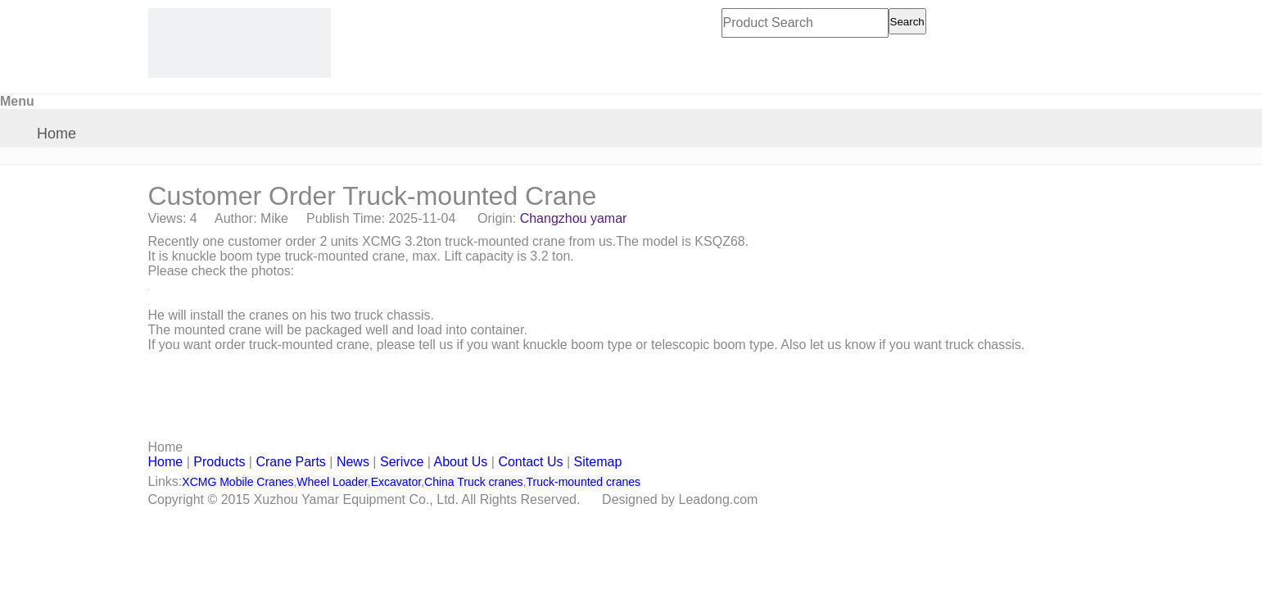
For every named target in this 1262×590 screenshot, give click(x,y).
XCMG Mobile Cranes (237, 481)
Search (907, 22)
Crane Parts (290, 462)
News (353, 462)
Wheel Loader (331, 481)
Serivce (401, 462)
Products (219, 462)
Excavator (396, 481)
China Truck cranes (473, 481)
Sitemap (598, 462)
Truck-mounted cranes (584, 481)
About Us (461, 462)
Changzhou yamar (573, 218)
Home (56, 133)
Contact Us (530, 462)
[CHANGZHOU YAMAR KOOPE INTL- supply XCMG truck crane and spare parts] (239, 43)
